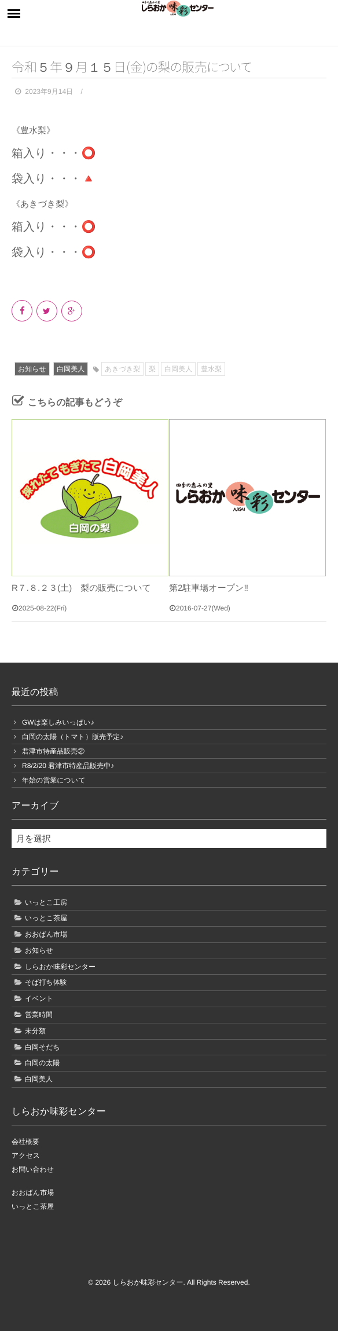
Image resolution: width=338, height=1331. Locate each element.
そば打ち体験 (46, 982)
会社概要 (25, 1142)
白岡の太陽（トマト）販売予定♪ (72, 737)
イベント (39, 998)
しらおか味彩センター (60, 967)
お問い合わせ (33, 1169)
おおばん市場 (46, 934)
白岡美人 (70, 369)
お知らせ (32, 369)
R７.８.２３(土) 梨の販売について (81, 588)
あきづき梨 (122, 369)
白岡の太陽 (42, 1063)
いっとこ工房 (46, 902)
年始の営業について (53, 780)
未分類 (35, 1031)
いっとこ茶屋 (46, 918)
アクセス (26, 1155)
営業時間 (39, 1015)
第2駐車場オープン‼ (208, 588)
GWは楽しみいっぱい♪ (58, 722)
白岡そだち (42, 1047)
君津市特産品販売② (53, 751)
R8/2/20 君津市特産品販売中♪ (68, 766)
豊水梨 (211, 369)
